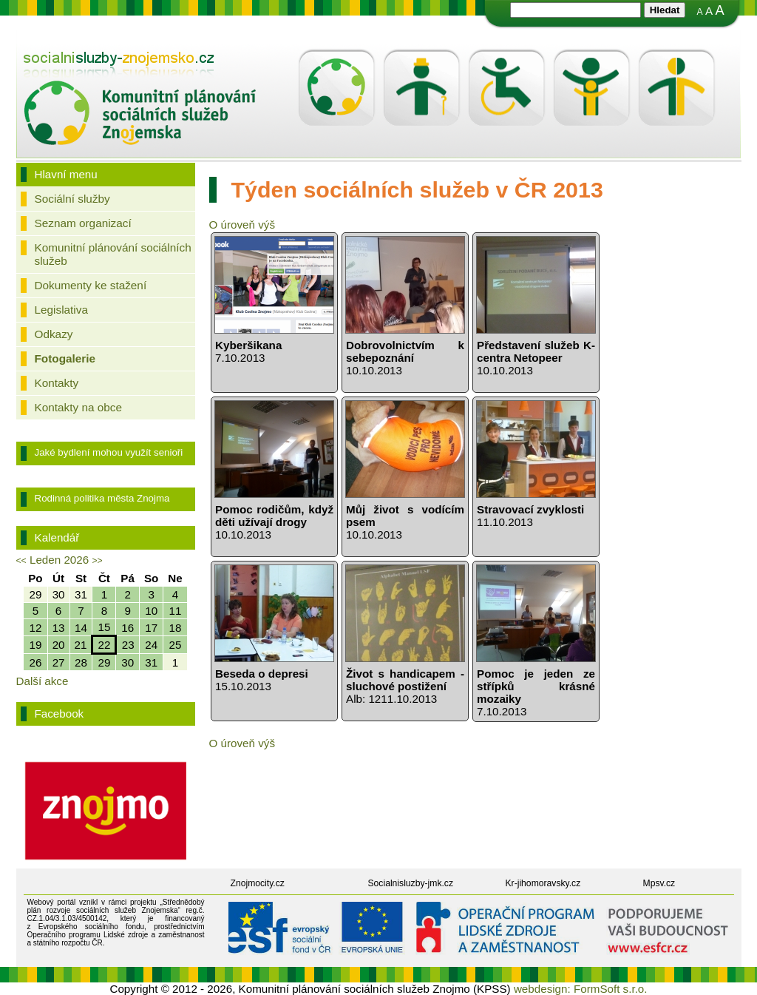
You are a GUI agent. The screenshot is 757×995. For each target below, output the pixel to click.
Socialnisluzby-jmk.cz (411, 883)
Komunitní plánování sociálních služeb (113, 254)
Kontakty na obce (78, 407)
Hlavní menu (66, 174)
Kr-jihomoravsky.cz (543, 883)
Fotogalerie (65, 358)
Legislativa (61, 309)
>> (97, 561)
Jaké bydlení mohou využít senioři (109, 452)
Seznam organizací (83, 223)
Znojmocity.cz (258, 883)
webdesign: (542, 988)
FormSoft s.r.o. (611, 988)
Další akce (42, 681)
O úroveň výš (242, 224)
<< (21, 561)
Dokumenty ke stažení (91, 285)
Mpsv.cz (659, 883)
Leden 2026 (59, 559)
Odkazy (54, 334)
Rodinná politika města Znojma (102, 498)
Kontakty (57, 383)
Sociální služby (72, 198)
